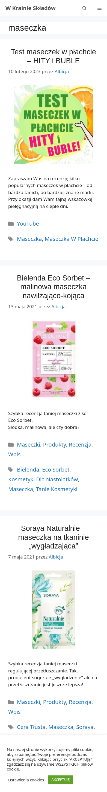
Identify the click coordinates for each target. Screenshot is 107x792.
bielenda (28, 469)
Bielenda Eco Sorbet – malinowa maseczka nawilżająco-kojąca (53, 287)
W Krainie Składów (30, 8)
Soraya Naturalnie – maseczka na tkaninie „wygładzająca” (53, 537)
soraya (85, 727)
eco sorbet (55, 469)
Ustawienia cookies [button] (26, 779)
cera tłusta (31, 727)
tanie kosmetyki (57, 489)
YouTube (28, 223)
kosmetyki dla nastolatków (43, 479)
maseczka (29, 238)
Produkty (54, 444)
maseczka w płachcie (72, 238)
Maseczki (28, 444)
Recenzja (80, 444)
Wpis (14, 454)
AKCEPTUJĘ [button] (60, 779)
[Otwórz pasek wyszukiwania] (84, 8)
